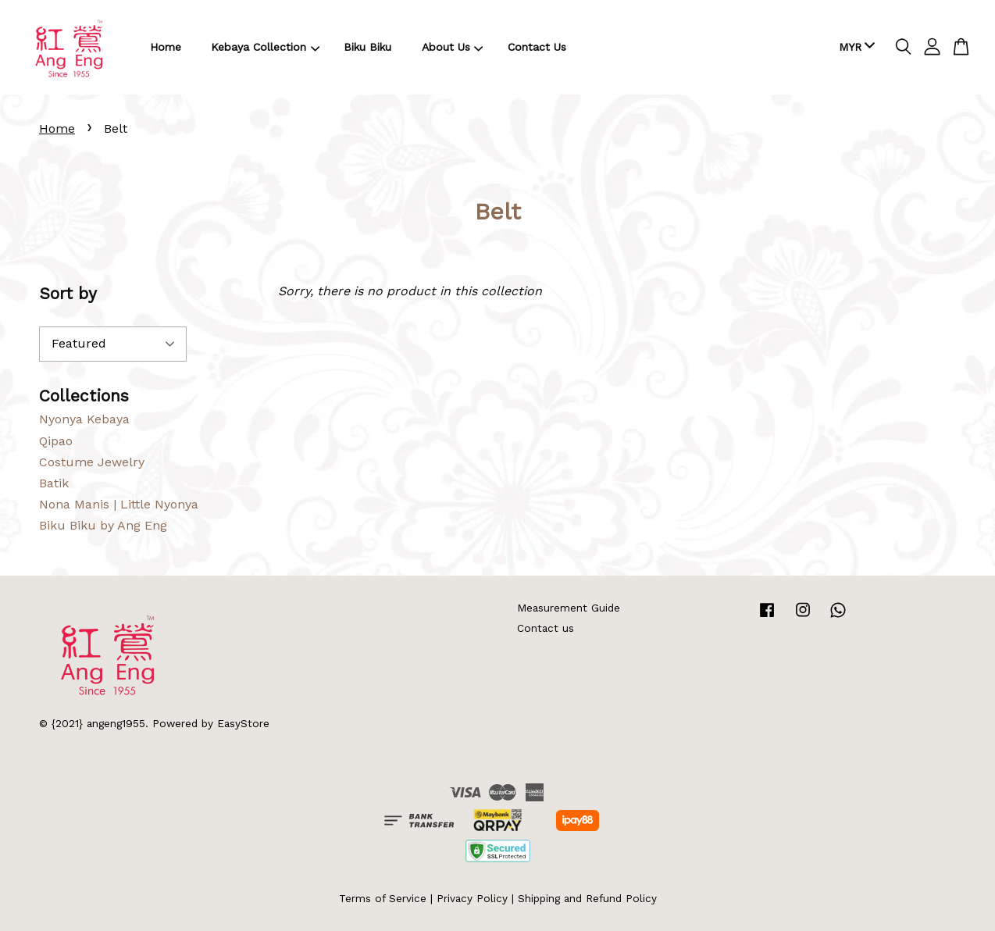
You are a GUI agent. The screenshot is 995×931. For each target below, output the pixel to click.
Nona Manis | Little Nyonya (118, 504)
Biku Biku (367, 47)
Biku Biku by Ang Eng (103, 525)
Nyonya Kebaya (84, 419)
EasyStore (243, 723)
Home (165, 47)
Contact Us (537, 47)
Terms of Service (382, 898)
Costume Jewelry (91, 462)
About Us (452, 47)
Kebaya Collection (265, 47)
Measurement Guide (568, 607)
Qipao (56, 440)
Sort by (68, 293)
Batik (54, 483)
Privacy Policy (472, 898)
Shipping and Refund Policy (587, 898)
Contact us (545, 628)
